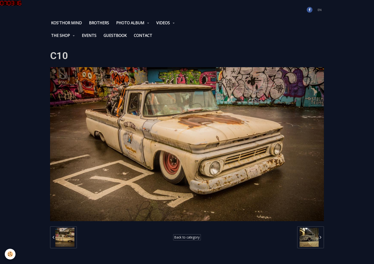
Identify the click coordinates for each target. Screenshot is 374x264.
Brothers (99, 22)
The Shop (61, 35)
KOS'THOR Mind (66, 22)
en (320, 10)
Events (89, 35)
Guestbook (115, 35)
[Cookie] (10, 254)
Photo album (130, 22)
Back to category (187, 237)
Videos (163, 22)
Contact (143, 35)
